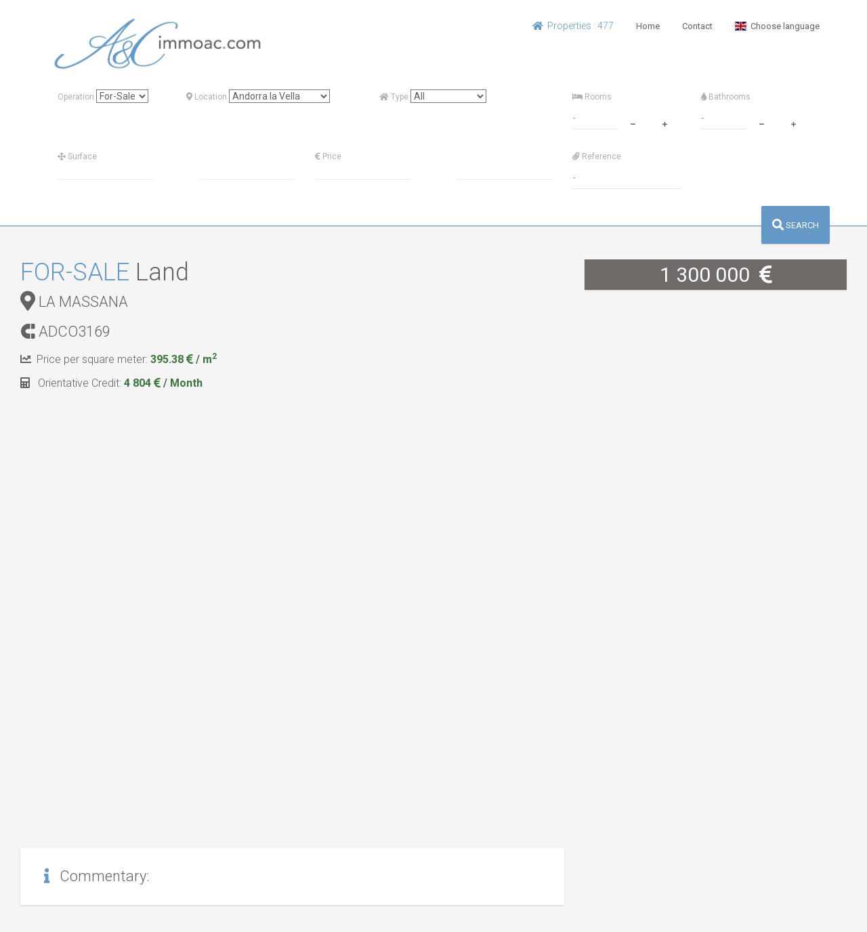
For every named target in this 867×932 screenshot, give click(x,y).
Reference (596, 156)
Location (206, 97)
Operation (76, 97)
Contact (697, 26)
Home (648, 26)
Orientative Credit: (111, 383)
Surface (77, 156)
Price (328, 156)
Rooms (592, 97)
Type (393, 97)
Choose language (777, 26)
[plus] (664, 122)
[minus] (632, 122)
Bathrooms (725, 97)
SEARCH (795, 225)
